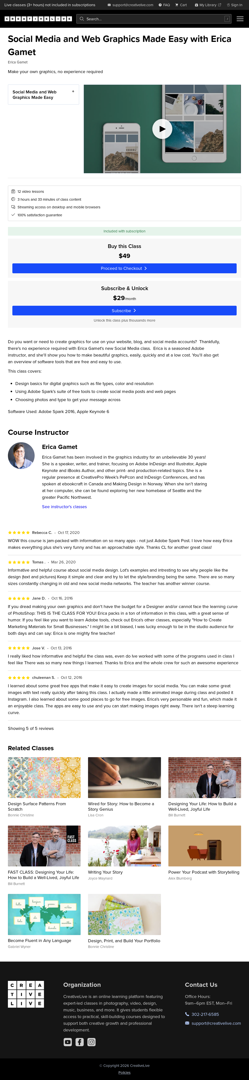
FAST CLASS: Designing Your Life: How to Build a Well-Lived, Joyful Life (43, 875)
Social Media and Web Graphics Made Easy (34, 94)
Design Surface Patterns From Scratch (37, 806)
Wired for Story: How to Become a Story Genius (121, 806)
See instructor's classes (64, 506)
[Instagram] (91, 1042)
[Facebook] (79, 1042)
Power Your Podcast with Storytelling (203, 872)
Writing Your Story (105, 872)
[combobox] (154, 18)
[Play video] (162, 129)
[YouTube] (67, 1042)
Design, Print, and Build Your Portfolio (124, 941)
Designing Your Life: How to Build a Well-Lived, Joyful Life (202, 806)
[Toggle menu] (240, 18)
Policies (124, 1072)
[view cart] (182, 4)
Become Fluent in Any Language (39, 940)
